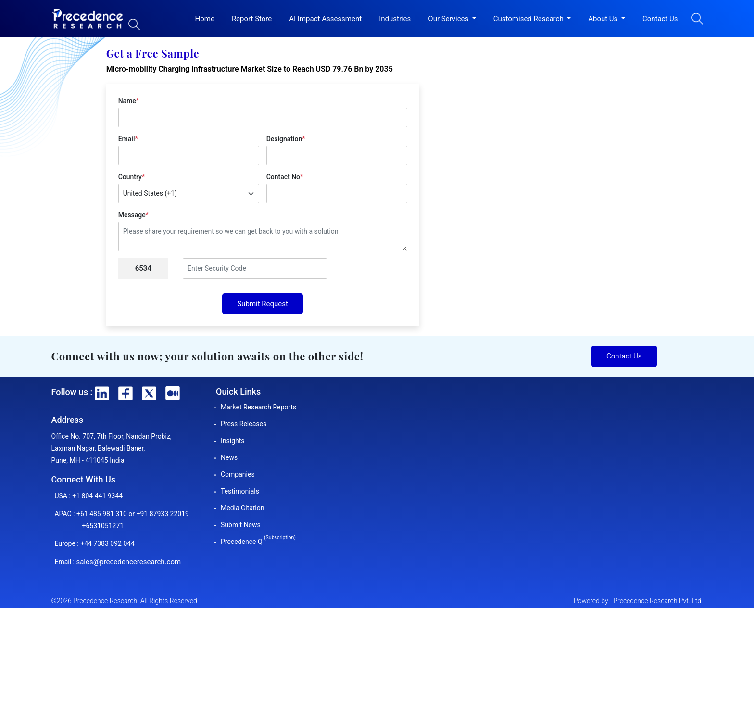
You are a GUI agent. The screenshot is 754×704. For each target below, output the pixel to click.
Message (133, 215)
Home (204, 18)
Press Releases (243, 424)
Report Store (252, 18)
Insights (233, 441)
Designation (285, 139)
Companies (238, 474)
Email (128, 139)
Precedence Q (258, 541)
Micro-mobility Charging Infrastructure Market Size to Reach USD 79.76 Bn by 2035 (249, 69)
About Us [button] (603, 18)
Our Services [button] (449, 18)
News (229, 457)
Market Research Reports (258, 407)
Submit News (241, 525)
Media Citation (242, 508)
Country (131, 177)
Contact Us (660, 18)
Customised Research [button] (529, 18)
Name (128, 101)
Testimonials (240, 491)
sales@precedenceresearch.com (128, 561)
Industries (395, 18)
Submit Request (262, 303)
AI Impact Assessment (325, 18)
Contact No (284, 177)
